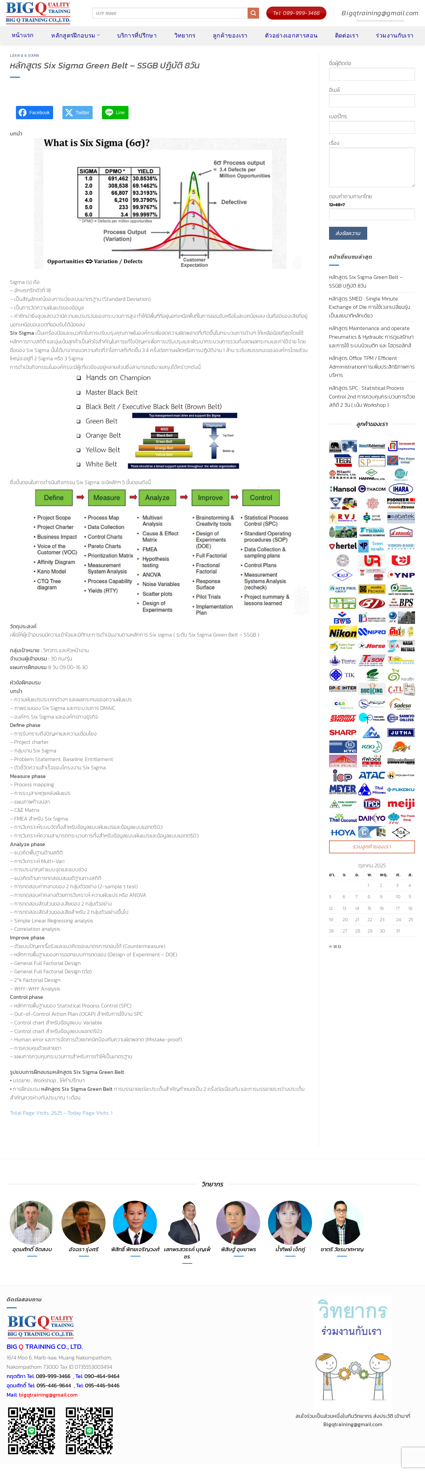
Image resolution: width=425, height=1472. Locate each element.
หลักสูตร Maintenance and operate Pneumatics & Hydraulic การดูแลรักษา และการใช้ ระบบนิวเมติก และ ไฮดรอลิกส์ (371, 336)
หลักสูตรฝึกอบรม (75, 35)
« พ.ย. (335, 946)
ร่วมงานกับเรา (394, 35)
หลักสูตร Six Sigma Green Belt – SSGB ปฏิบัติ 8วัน (366, 281)
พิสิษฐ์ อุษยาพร (238, 1249)
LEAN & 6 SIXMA (25, 55)
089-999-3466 (53, 1376)
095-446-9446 (102, 1385)
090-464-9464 (102, 1376)
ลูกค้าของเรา (230, 35)
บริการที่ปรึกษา (137, 35)
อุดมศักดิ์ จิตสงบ (32, 1249)
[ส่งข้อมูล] (253, 13)
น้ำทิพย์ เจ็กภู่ (290, 1249)
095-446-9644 (54, 1385)
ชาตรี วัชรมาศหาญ (342, 1249)
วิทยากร (185, 35)
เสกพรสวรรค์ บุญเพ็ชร (187, 1253)
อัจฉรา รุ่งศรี (84, 1249)
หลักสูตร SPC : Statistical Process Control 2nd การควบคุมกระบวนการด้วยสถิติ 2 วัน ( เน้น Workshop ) (372, 396)
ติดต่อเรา (347, 35)
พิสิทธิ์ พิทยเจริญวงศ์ (135, 1249)
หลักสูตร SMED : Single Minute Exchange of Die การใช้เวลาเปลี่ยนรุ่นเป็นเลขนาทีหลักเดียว (369, 307)
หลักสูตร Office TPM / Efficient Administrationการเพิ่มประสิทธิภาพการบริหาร (372, 366)
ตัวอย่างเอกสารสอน (291, 35)
